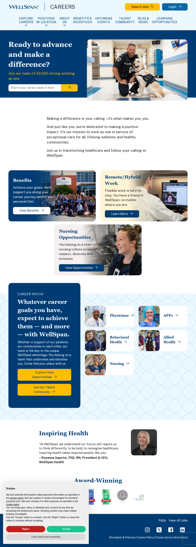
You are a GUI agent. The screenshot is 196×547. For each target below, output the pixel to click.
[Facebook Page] (171, 529)
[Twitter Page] (159, 529)
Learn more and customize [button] (45, 537)
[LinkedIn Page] (182, 529)
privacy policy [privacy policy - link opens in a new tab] (17, 498)
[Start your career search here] (34, 87)
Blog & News (143, 20)
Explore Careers (26, 20)
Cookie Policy (145, 537)
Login (174, 7)
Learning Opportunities (164, 20)
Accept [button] (66, 529)
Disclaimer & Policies (122, 537)
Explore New (44, 375)
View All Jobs (178, 520)
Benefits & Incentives (82, 20)
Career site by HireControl (171, 537)
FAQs (162, 520)
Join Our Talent (44, 390)
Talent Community (125, 20)
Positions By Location (46, 20)
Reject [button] (25, 529)
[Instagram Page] (147, 529)
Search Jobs (142, 7)
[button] (84, 488)
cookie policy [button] (12, 504)
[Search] (69, 87)
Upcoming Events (103, 20)
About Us (64, 20)
